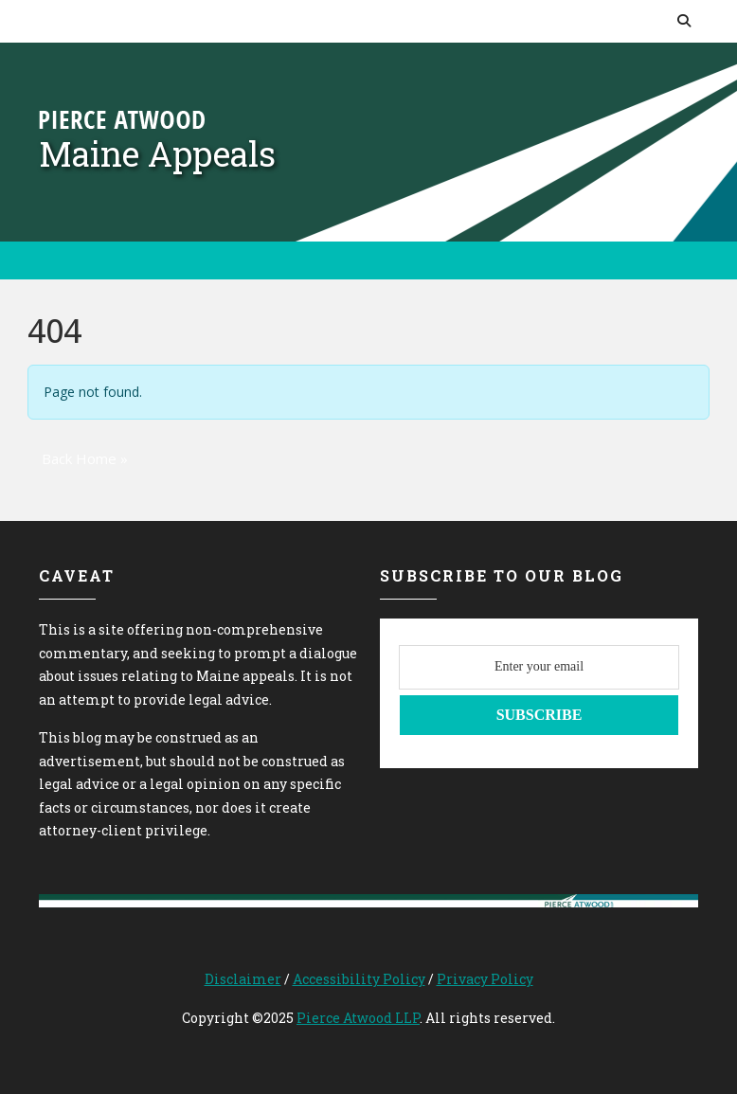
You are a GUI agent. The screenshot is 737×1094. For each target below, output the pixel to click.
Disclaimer (243, 979)
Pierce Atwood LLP (358, 1018)
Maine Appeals (157, 153)
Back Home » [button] (85, 458)
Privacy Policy (485, 979)
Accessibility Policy (359, 979)
